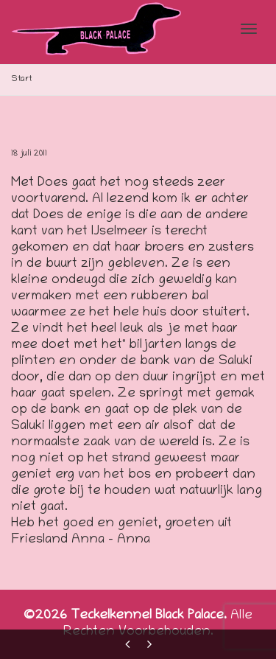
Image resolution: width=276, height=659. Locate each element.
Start (21, 79)
